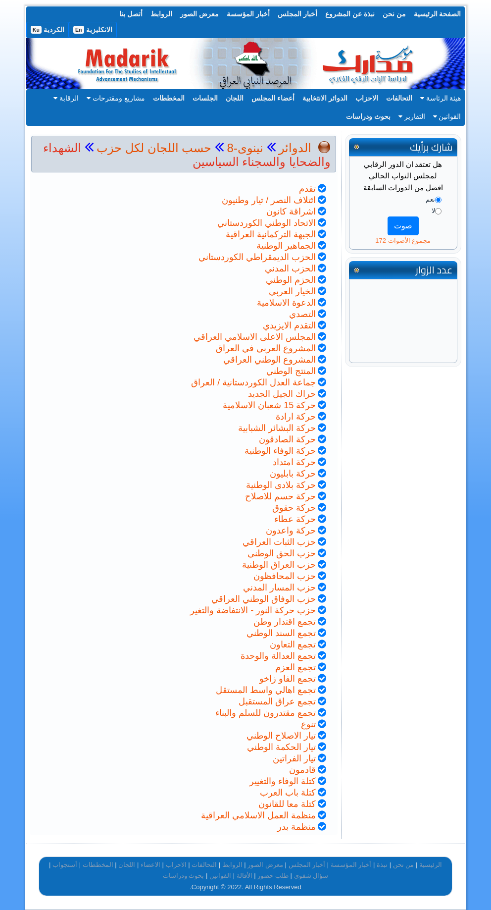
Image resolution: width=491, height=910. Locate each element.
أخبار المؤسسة (248, 14)
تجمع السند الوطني (281, 633)
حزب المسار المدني (279, 587)
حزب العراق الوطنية (279, 565)
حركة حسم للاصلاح (280, 496)
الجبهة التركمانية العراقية (271, 234)
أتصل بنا (131, 14)
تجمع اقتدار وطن (284, 622)
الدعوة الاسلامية (286, 303)
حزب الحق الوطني (281, 553)
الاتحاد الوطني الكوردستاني (266, 223)
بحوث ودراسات (368, 116)
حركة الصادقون (287, 439)
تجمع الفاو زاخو (287, 679)
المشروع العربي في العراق (266, 348)
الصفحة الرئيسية (437, 14)
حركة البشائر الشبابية (277, 428)
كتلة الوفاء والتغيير (282, 781)
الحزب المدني (290, 268)
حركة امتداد (294, 462)
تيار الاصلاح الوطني (281, 736)
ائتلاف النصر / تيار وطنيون (269, 200)
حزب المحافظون (284, 576)
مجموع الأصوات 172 (403, 240)
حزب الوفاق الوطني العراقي (263, 599)
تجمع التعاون (293, 644)
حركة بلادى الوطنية (281, 485)
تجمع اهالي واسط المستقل (266, 690)
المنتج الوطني (291, 371)
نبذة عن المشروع (350, 14)
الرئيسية (430, 864)
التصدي (302, 314)
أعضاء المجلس (273, 98)
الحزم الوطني (291, 280)
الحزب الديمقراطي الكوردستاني (257, 257)
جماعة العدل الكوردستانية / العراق (253, 382)
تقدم (307, 189)
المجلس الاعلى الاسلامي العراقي (255, 337)
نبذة (382, 864)
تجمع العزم (295, 667)
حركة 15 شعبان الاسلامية (269, 405)
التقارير (411, 116)
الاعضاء (150, 864)
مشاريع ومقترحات (116, 98)
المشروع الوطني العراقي (269, 360)
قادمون (302, 770)
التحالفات (399, 98)
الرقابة (66, 98)
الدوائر (295, 148)
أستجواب (64, 864)
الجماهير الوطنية (286, 246)
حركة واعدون (291, 530)
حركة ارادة (296, 417)
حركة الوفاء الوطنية (280, 451)
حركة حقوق (294, 508)
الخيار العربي (292, 291)
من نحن (394, 14)
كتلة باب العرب (288, 793)
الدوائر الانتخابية (324, 98)
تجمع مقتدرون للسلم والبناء (265, 713)
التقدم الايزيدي (289, 325)
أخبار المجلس (297, 14)
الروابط (161, 14)
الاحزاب (366, 98)
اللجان (235, 98)
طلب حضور (273, 875)
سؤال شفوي (311, 875)
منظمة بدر (296, 827)
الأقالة (244, 875)
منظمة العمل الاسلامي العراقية (258, 815)
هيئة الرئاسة (440, 98)
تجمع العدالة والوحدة (278, 656)
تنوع (308, 724)
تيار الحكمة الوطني (281, 747)
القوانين (447, 116)
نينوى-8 (243, 148)
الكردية (47, 30)
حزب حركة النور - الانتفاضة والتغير (253, 610)
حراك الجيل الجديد (282, 394)
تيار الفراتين (294, 758)
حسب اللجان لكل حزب (154, 148)
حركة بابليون (293, 474)
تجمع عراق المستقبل (277, 701)
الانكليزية (92, 30)
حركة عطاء (295, 519)
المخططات (169, 98)
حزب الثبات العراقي (279, 542)
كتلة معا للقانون (287, 804)
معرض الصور (199, 14)
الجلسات (205, 98)
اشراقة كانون (291, 211)
